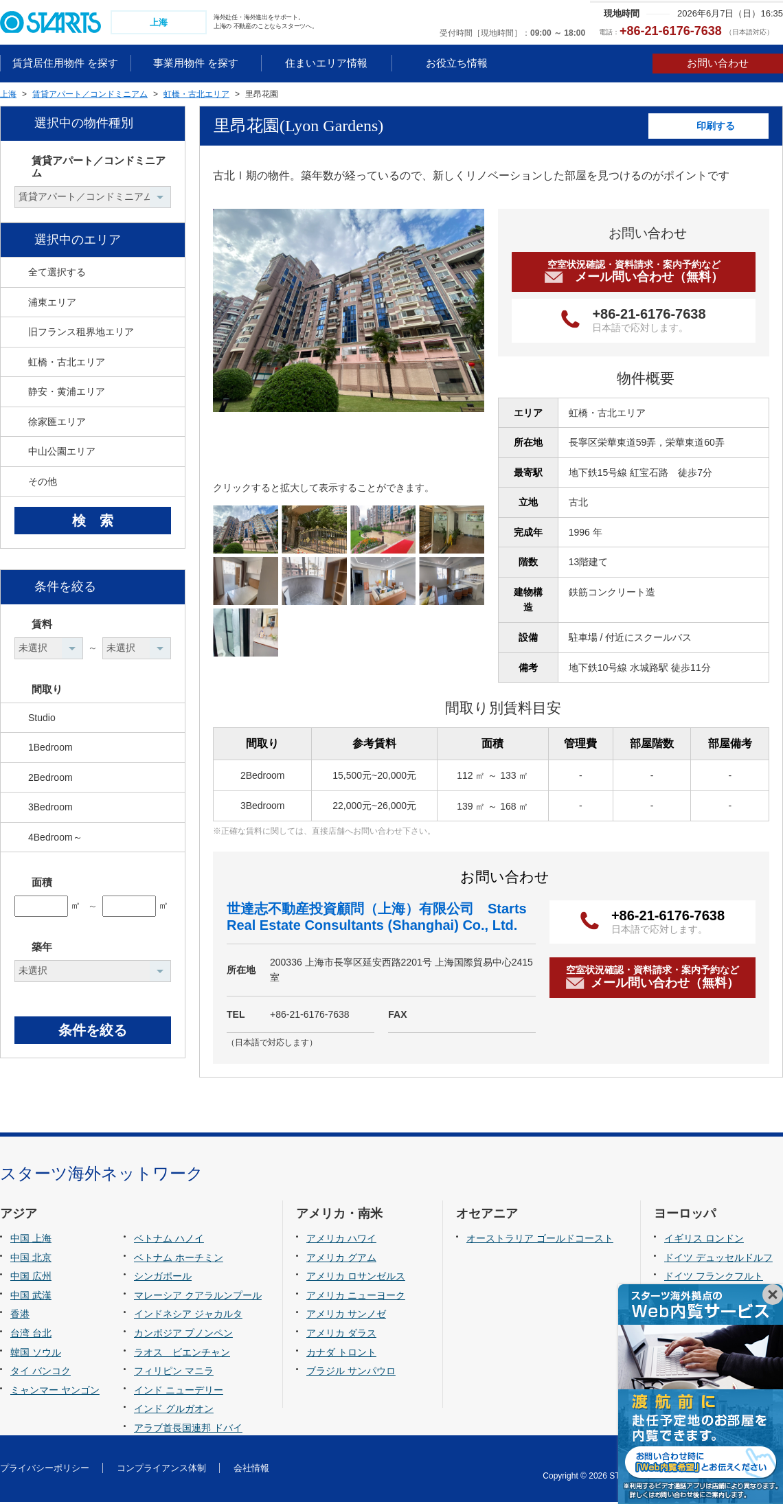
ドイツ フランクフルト (713, 1278)
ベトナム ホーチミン (178, 1258)
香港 (20, 1315)
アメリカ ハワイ (341, 1240)
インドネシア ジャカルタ (188, 1315)
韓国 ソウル (35, 1353)
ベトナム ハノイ (169, 1240)
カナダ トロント (341, 1353)
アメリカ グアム (341, 1258)
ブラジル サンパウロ (351, 1372)
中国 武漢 (31, 1296)
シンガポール (163, 1278)
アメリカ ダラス (341, 1334)
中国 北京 (31, 1258)
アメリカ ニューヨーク (355, 1296)
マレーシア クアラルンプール (198, 1296)
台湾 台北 (31, 1334)
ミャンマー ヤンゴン (55, 1391)
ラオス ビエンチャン (182, 1353)
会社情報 (251, 1469)
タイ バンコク (40, 1372)
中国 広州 (31, 1278)
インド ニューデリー (178, 1391)
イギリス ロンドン (704, 1240)
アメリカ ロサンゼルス (355, 1278)
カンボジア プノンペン (183, 1334)
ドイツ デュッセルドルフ (718, 1258)
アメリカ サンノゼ (346, 1315)
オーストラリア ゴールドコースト (539, 1240)
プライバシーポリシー (44, 1469)
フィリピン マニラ (174, 1372)
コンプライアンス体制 (161, 1469)
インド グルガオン (174, 1409)
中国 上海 (31, 1240)
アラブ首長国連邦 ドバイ (188, 1429)
